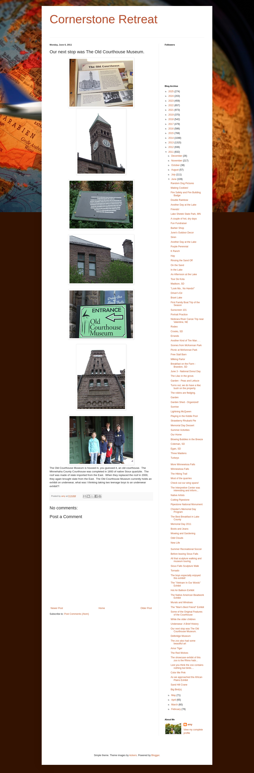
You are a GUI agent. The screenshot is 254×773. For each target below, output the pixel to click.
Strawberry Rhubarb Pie (183, 420)
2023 (171, 100)
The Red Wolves (179, 653)
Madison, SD (177, 283)
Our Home (176, 434)
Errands (175, 336)
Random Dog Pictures (182, 183)
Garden (175, 397)
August (175, 169)
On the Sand (177, 265)
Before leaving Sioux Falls (184, 554)
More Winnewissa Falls (183, 464)
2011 (171, 152)
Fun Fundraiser (179, 223)
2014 (171, 138)
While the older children (183, 619)
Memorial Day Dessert (182, 425)
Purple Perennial (179, 246)
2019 (171, 114)
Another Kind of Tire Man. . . (185, 340)
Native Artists (178, 495)
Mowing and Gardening (183, 533)
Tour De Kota (178, 279)
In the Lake (176, 269)
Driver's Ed (176, 293)
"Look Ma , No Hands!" (183, 288)
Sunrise (175, 406)
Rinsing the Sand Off (182, 260)
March (175, 704)
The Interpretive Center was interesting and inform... (185, 489)
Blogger (155, 755)
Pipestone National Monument (187, 504)
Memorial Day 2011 (181, 524)
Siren (173, 237)
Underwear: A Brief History (185, 623)
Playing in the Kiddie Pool (184, 416)
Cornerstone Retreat (104, 19)
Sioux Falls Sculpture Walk (185, 566)
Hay (173, 255)
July (173, 174)
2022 (171, 105)
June (174, 179)
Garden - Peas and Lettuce (185, 380)
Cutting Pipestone (180, 499)
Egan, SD (176, 448)
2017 (171, 124)
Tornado (175, 570)
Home (102, 608)
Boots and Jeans (179, 528)
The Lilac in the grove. (182, 376)
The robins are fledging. (183, 392)
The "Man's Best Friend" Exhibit (187, 607)
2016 (171, 128)
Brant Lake (176, 297)
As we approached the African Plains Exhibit (186, 678)
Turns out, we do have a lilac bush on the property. (186, 386)
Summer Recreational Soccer (186, 549)
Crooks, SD (177, 331)
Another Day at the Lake (183, 204)
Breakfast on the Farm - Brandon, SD (183, 365)
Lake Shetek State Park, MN (186, 214)
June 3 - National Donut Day (186, 371)
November (177, 160)
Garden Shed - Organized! (185, 402)
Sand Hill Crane (179, 684)
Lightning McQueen (181, 411)
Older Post (146, 608)
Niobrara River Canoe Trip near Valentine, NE (187, 320)
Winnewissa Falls (180, 469)
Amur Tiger (176, 648)
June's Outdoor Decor (182, 232)
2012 (171, 147)
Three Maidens (179, 453)
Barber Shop (177, 228)
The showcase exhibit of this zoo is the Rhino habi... (186, 659)
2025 (171, 91)
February (176, 709)
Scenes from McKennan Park (186, 345)
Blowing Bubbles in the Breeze (187, 439)
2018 (171, 119)
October (175, 165)
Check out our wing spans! (185, 483)
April (174, 699)
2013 (171, 142)
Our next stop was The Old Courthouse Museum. (185, 630)
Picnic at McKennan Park (184, 350)
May (173, 695)
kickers (133, 755)
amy (190, 724)
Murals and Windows (182, 602)
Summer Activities (180, 430)
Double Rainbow (179, 200)
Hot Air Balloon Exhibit (182, 590)
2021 (171, 110)
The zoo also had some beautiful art (183, 642)
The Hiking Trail (179, 473)
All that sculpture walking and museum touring (186, 560)
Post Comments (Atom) (76, 614)
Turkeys (175, 457)
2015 (171, 133)
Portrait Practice (179, 314)
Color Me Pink (178, 672)
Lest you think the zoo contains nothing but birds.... (187, 666)
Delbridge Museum (181, 636)
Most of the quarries (181, 478)
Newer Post (57, 608)
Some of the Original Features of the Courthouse (186, 613)
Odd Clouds (177, 538)
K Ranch (175, 251)
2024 (171, 96)
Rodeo (174, 326)
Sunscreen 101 (179, 310)
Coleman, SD (178, 444)
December (177, 155)
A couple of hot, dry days (184, 218)
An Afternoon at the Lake (184, 274)
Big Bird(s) (176, 689)
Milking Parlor (178, 359)
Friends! (175, 209)
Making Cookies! (179, 187)
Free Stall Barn (179, 354)
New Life (175, 542)
